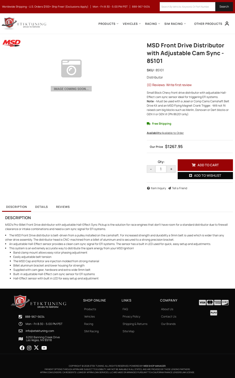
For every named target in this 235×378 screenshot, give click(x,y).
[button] (196, 6)
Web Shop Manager (154, 365)
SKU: (151, 70)
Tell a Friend (179, 188)
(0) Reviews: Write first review (169, 85)
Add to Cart (208, 165)
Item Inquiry (158, 188)
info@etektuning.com (40, 330)
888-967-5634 (34, 317)
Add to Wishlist (207, 175)
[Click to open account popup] (227, 23)
